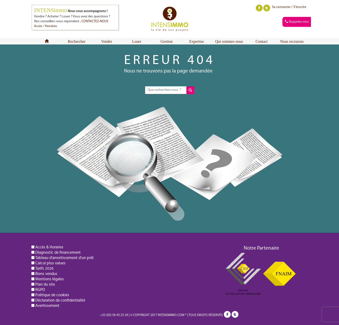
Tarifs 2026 (44, 268)
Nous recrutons (292, 41)
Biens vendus (46, 274)
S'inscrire (299, 7)
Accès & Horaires (49, 247)
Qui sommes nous (229, 41)
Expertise (196, 41)
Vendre (106, 41)
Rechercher (77, 41)
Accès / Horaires (45, 26)
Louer (136, 41)
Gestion (167, 41)
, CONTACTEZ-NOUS (94, 21)
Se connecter (281, 7)
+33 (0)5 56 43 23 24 (114, 315)
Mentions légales (49, 279)
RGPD (40, 290)
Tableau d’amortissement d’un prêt (64, 258)
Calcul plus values (50, 263)
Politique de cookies (52, 295)
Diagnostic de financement (58, 252)
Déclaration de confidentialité (60, 300)
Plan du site (45, 284)
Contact (262, 41)
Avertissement (47, 305)
